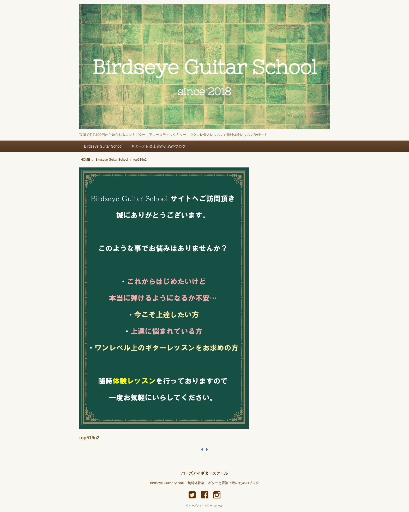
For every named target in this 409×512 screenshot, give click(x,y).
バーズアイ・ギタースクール (206, 505)
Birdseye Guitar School (103, 146)
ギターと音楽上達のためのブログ (158, 146)
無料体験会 (196, 483)
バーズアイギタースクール (204, 473)
